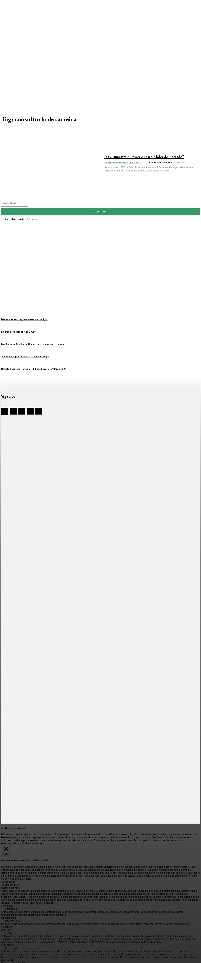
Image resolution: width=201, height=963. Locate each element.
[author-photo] (145, 165)
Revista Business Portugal (160, 165)
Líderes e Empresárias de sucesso (122, 165)
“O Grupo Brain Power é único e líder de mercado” (143, 156)
